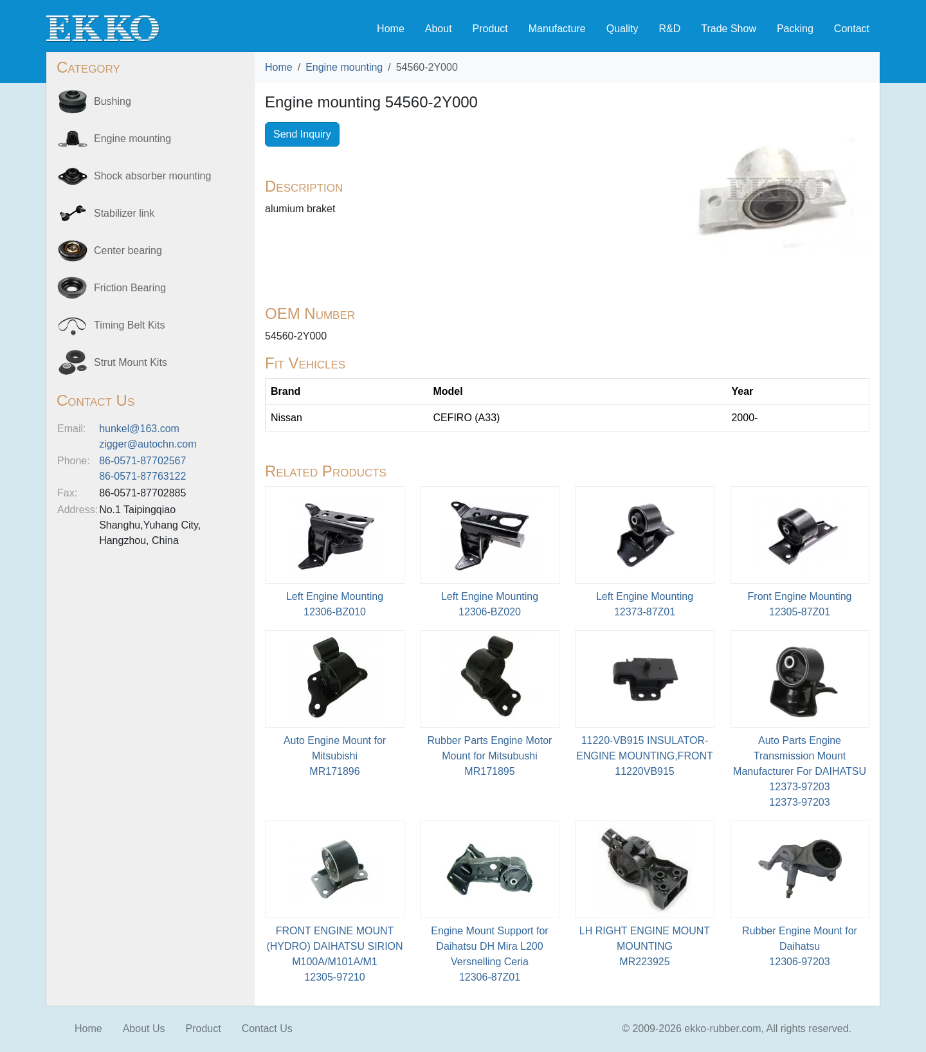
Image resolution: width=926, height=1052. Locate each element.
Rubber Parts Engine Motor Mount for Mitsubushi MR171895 (490, 756)
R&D (669, 28)
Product (490, 28)
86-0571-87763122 (142, 476)
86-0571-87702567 (142, 460)
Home (390, 28)
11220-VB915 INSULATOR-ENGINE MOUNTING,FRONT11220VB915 (644, 756)
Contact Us (267, 1028)
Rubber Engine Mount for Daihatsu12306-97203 (799, 946)
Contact (851, 28)
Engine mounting (344, 67)
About (438, 28)
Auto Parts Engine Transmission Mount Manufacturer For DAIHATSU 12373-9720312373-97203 (799, 771)
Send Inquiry (302, 134)
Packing (795, 28)
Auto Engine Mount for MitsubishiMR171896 (335, 756)
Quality (622, 28)
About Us (144, 1028)
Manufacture (557, 28)
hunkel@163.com (139, 428)
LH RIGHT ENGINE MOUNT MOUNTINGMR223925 (644, 946)
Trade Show (728, 28)
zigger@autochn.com (147, 444)
